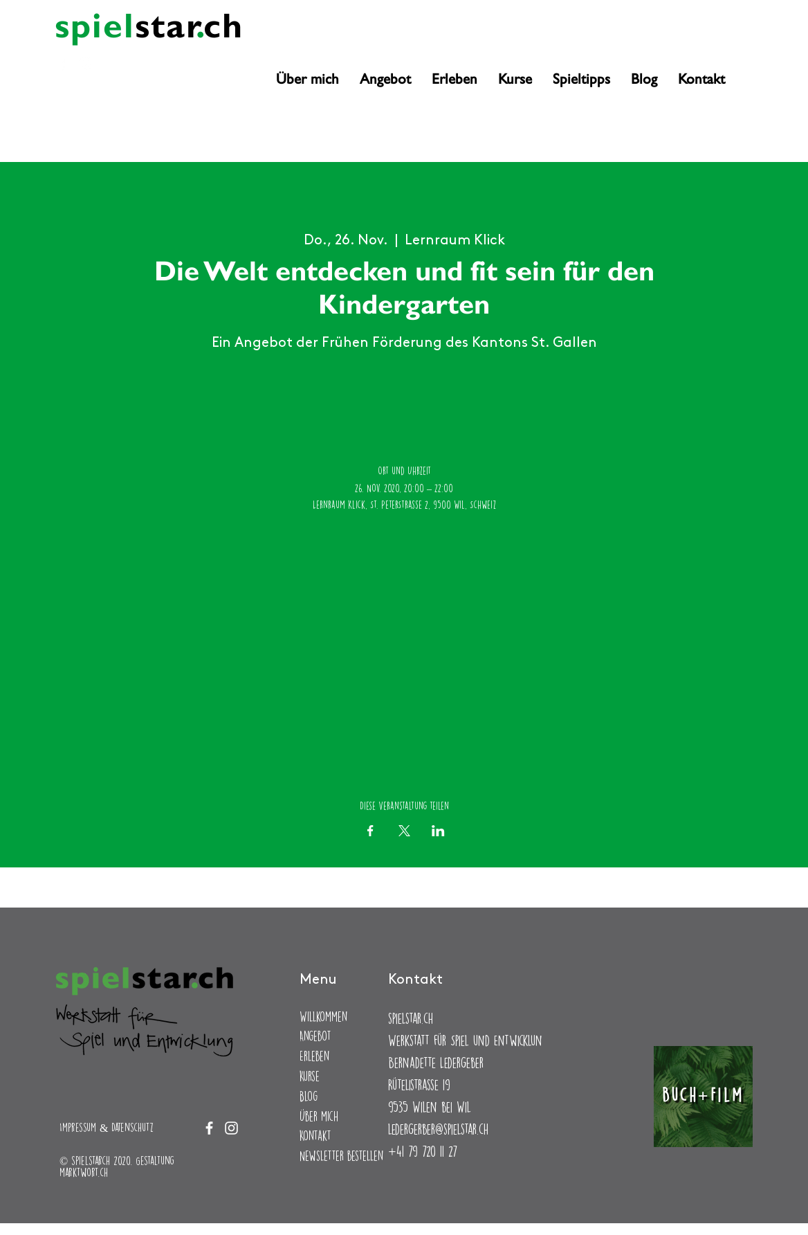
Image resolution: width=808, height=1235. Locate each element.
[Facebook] (63, 63)
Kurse (310, 1076)
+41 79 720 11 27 (422, 1151)
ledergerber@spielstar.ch (438, 1129)
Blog (309, 1096)
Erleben (314, 1056)
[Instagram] (85, 63)
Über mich (319, 1116)
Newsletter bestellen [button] (341, 1156)
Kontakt (315, 1135)
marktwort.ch (83, 1172)
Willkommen (323, 1016)
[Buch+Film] (703, 1096)
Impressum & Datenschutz (106, 1127)
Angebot (315, 1036)
